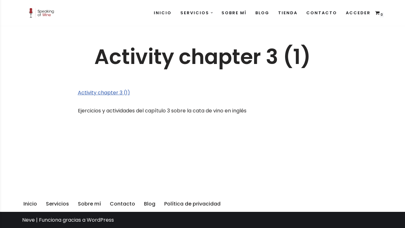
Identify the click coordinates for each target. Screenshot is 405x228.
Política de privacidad (192, 203)
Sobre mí (233, 13)
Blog (262, 13)
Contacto (321, 13)
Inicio (162, 13)
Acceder (358, 13)
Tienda (287, 13)
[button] (212, 13)
